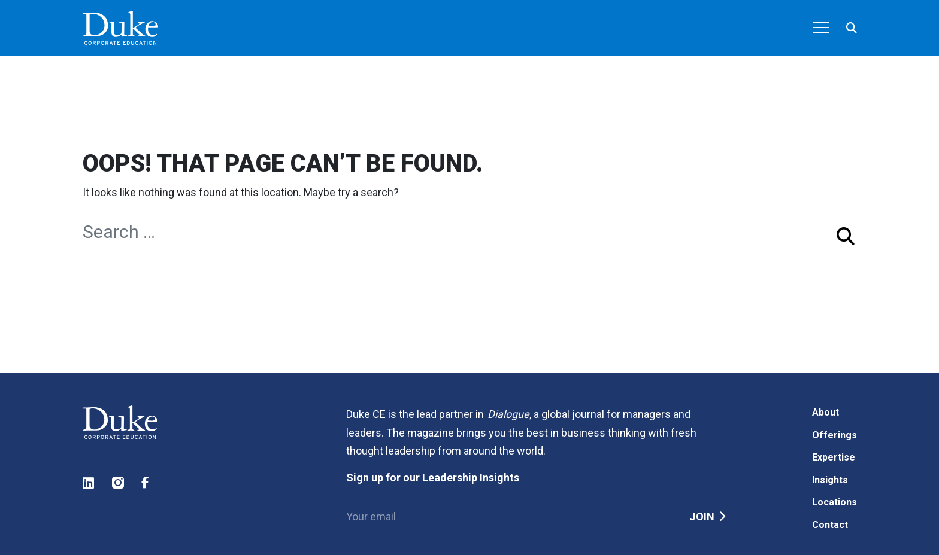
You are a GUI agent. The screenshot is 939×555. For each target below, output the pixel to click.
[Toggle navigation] (821, 29)
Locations (834, 502)
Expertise (833, 457)
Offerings (834, 435)
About (825, 412)
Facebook (148, 483)
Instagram (118, 483)
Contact (830, 524)
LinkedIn (89, 483)
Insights (830, 480)
